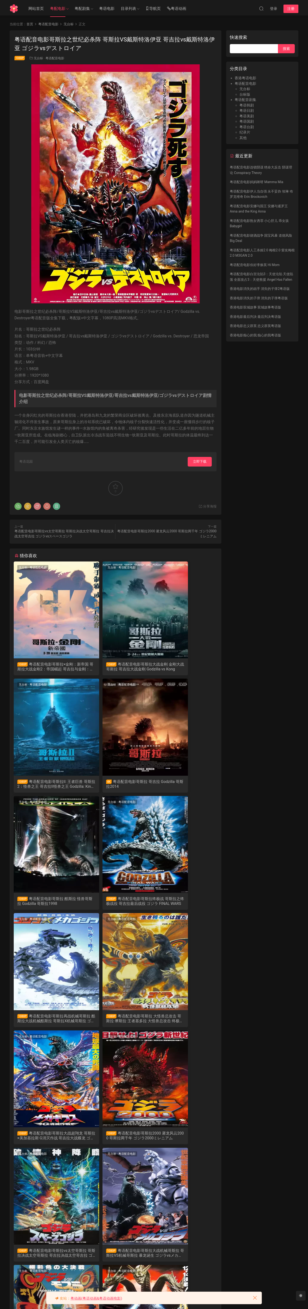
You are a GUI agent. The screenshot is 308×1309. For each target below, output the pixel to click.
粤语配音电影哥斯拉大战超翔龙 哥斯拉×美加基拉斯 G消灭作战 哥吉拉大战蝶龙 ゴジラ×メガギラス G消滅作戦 (184, 904)
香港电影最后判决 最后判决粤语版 (255, 317)
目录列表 (128, 8)
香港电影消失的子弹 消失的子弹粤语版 (259, 298)
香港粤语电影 (245, 78)
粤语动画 (176, 8)
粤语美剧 (246, 116)
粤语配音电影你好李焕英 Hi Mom (255, 265)
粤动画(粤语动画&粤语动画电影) (96, 1298)
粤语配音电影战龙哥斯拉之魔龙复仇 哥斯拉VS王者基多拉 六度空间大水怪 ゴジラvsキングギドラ (115, 1141)
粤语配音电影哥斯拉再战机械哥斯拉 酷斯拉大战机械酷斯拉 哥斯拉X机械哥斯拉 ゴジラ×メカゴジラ (46, 904)
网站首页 (36, 8)
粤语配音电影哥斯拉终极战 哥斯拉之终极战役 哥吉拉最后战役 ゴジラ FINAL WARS (184, 785)
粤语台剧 (246, 127)
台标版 (244, 94)
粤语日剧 (246, 110)
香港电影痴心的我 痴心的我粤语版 (255, 335)
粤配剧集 (82, 8)
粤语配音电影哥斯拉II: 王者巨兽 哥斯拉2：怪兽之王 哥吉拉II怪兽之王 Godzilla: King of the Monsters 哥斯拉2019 (184, 667)
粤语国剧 (246, 121)
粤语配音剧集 (245, 100)
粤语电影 (107, 8)
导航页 (153, 8)
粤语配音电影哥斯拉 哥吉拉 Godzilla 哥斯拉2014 (45, 785)
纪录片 (244, 132)
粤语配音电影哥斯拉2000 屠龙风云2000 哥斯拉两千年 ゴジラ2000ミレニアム (46, 1023)
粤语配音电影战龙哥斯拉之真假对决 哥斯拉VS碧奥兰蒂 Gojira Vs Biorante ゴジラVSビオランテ (184, 1141)
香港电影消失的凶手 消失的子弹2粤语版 (260, 289)
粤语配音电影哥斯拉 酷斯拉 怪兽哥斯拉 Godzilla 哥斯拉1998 (115, 785)
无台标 (38, 58)
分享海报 (208, 506)
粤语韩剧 (246, 105)
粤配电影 (57, 8)
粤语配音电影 (54, 58)
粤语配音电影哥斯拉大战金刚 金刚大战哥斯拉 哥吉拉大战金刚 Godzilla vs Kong (115, 667)
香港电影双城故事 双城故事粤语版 (255, 307)
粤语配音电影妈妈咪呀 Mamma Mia (256, 182)
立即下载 (199, 461)
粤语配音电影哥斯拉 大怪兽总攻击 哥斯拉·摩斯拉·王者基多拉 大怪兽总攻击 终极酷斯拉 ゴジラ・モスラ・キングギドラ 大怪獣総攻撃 (115, 904)
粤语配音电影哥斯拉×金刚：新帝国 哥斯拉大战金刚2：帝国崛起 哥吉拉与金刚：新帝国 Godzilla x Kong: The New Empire (46, 667)
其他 (243, 138)
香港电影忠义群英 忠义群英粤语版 (255, 326)
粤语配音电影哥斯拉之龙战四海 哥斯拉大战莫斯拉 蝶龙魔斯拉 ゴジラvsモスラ (46, 1141)
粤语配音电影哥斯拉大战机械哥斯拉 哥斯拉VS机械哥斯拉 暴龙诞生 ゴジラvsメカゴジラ (184, 1023)
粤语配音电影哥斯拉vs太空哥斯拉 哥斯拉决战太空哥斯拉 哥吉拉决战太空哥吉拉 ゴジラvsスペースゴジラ (114, 1023)
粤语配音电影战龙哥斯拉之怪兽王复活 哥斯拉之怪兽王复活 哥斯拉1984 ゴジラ (45, 1260)
